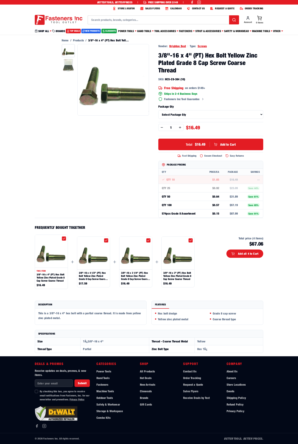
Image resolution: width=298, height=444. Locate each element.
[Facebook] (37, 426)
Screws (202, 46)
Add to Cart (211, 144)
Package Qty (166, 106)
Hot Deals (145, 378)
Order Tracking (192, 378)
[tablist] (207, 305)
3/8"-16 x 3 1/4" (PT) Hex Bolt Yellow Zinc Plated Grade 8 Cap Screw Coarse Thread (135, 276)
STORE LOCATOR (123, 8)
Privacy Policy (77, 399)
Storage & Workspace (109, 411)
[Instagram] (44, 426)
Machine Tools (105, 391)
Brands (144, 398)
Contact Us (189, 371)
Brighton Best (177, 46)
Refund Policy (235, 404)
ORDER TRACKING (251, 8)
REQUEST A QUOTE (221, 8)
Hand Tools (102, 378)
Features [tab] (160, 304)
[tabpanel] (207, 317)
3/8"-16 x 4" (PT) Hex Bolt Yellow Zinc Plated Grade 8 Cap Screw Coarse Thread (51, 277)
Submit (82, 383)
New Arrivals (147, 384)
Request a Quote (193, 384)
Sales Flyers (190, 391)
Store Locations (236, 384)
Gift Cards (146, 404)
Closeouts (146, 391)
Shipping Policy (236, 398)
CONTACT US (195, 8)
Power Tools (103, 371)
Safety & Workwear (108, 404)
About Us (232, 371)
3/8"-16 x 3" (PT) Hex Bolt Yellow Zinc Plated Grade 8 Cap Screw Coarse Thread (177, 276)
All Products (147, 371)
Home (65, 40)
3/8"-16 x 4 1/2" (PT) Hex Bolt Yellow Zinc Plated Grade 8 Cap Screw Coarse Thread (93, 276)
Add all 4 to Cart (244, 253)
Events (230, 391)
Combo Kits (103, 417)
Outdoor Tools (104, 398)
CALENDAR (172, 8)
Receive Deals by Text (196, 398)
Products (78, 40)
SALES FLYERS (149, 8)
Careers (231, 378)
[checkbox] (64, 238)
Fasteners (102, 384)
